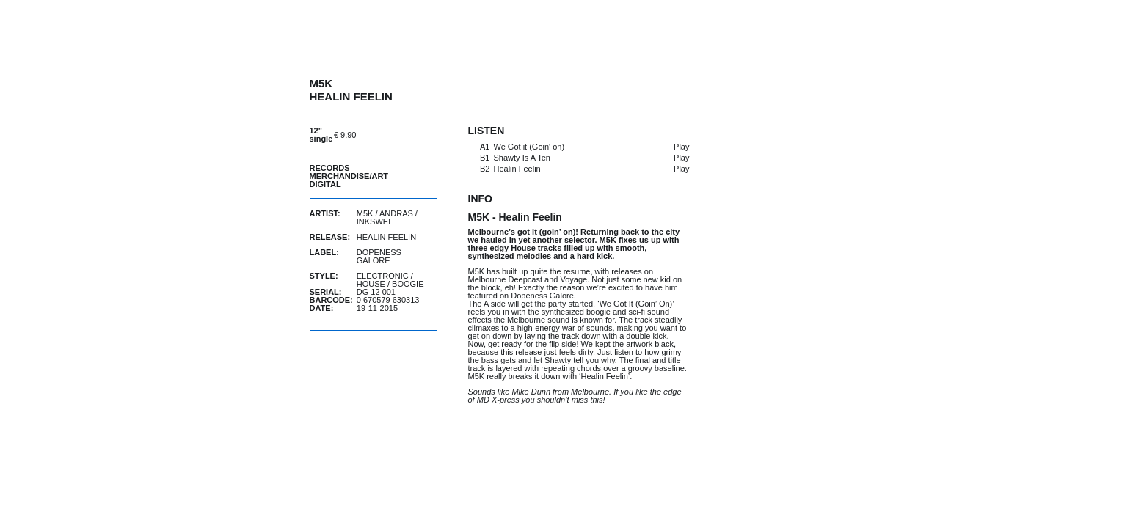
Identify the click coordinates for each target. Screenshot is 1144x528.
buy (400, 135)
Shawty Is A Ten (522, 157)
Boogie (407, 283)
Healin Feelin (517, 168)
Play (681, 146)
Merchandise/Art (349, 176)
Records (330, 168)
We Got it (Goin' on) (529, 146)
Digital (325, 184)
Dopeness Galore (379, 256)
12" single (321, 134)
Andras (396, 213)
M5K (365, 213)
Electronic (383, 275)
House (371, 283)
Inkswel (375, 221)
